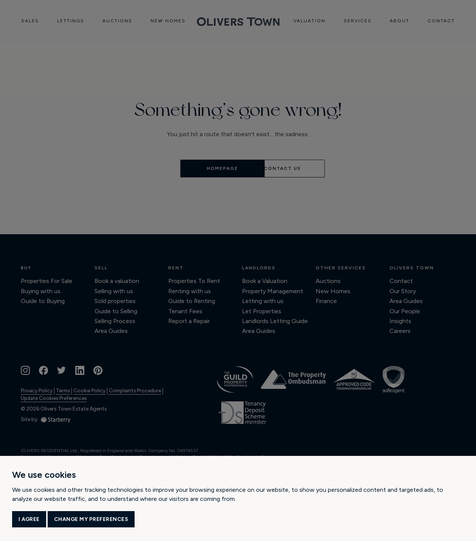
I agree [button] (29, 519)
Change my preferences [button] (91, 519)
